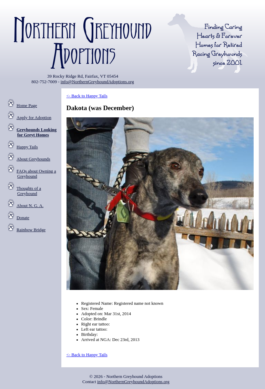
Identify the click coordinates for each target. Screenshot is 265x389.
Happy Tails (27, 147)
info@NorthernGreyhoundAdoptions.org (97, 81)
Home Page (27, 105)
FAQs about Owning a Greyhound (36, 174)
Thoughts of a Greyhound (29, 191)
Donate (23, 217)
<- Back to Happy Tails (87, 96)
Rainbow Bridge (31, 229)
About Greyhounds (33, 159)
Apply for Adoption (34, 117)
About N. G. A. (30, 205)
